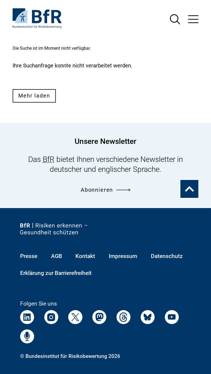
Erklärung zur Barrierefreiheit (56, 273)
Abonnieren (105, 190)
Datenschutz (167, 256)
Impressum (123, 256)
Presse (28, 256)
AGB (56, 256)
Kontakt (85, 256)
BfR (48, 159)
